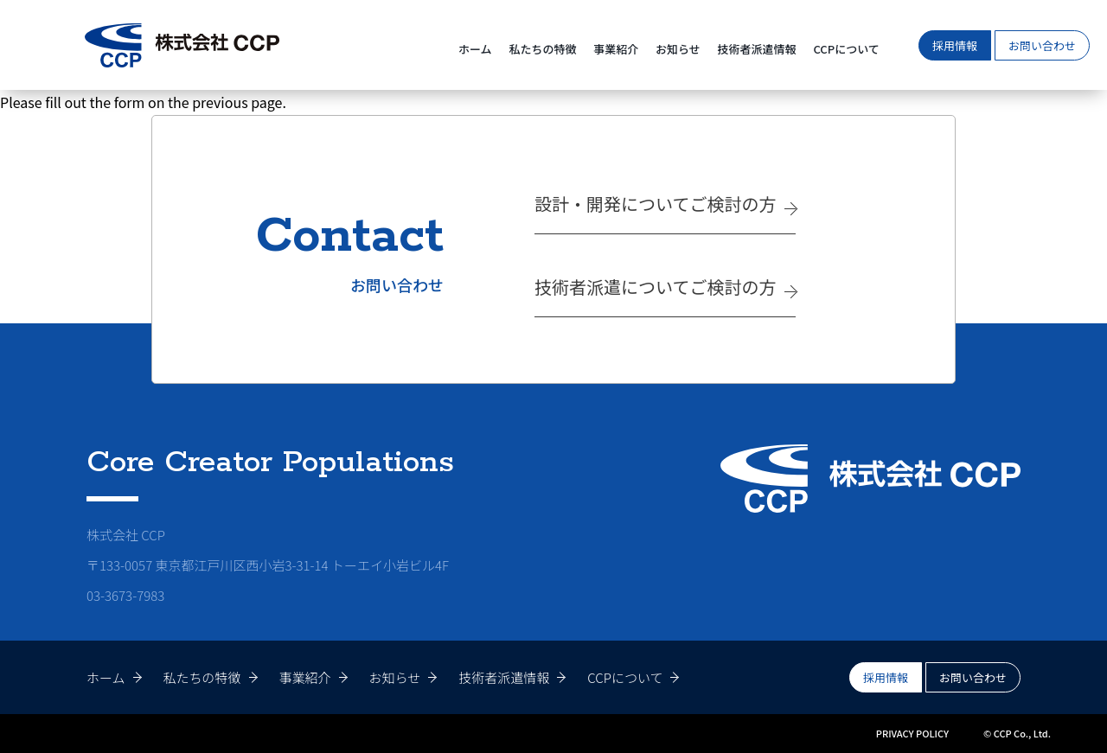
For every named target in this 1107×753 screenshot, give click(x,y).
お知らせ (678, 49)
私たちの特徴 (542, 49)
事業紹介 (615, 49)
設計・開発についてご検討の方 (655, 203)
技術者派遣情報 (757, 49)
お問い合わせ (1042, 45)
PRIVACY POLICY (912, 733)
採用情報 (954, 45)
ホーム (475, 49)
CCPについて (846, 49)
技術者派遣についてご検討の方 (655, 286)
